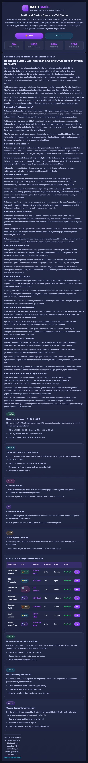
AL (77, 572)
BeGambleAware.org (12, 757)
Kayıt (59, 36)
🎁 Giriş (29, 36)
